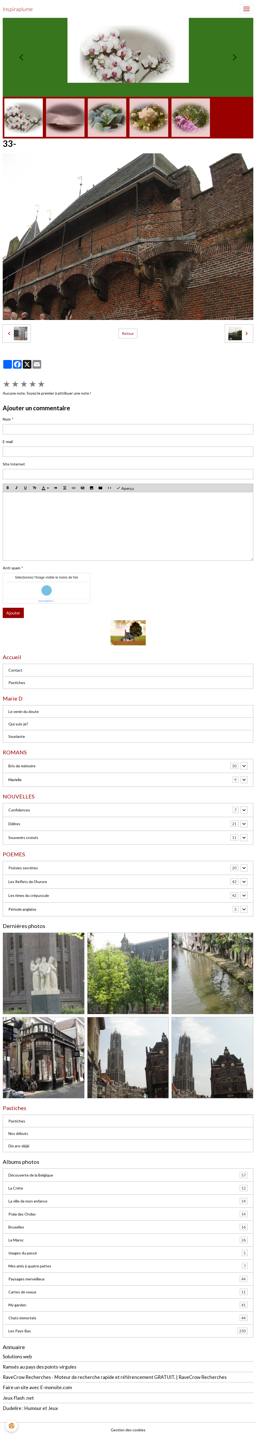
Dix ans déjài (18, 1146)
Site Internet (14, 464)
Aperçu (125, 488)
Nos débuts (18, 1133)
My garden (128, 1305)
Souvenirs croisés (23, 837)
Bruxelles (128, 1227)
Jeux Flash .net (18, 1398)
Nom (7, 419)
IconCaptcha (45, 601)
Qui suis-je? (18, 724)
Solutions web (17, 1356)
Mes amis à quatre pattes (128, 1266)
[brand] (18, 9)
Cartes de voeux (128, 1292)
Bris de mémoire (21, 766)
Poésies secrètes (23, 867)
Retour (128, 333)
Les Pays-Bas (128, 1331)
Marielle (15, 779)
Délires (14, 823)
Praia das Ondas (128, 1214)
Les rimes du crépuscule (28, 895)
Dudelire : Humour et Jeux (30, 1408)
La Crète (128, 1188)
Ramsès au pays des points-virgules (39, 1367)
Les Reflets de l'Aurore (27, 881)
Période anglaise (22, 909)
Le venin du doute (23, 711)
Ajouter (13, 612)
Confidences (19, 810)
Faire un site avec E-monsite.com (37, 1387)
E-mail (8, 441)
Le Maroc (128, 1240)
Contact (15, 670)
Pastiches (16, 682)
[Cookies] (11, 1426)
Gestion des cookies (128, 1430)
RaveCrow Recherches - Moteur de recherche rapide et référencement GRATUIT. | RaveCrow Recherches (115, 1377)
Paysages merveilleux (128, 1279)
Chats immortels (128, 1318)
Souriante (16, 736)
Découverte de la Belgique (128, 1175)
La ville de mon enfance (128, 1201)
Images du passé (128, 1253)
